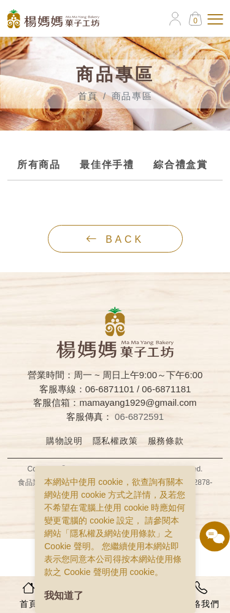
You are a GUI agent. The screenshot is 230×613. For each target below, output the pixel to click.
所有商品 (38, 164)
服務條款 (166, 441)
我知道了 (63, 595)
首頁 (88, 96)
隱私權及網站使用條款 (113, 533)
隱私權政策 (115, 441)
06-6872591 (139, 416)
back (115, 239)
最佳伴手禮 (107, 164)
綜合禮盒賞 (180, 164)
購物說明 (64, 441)
